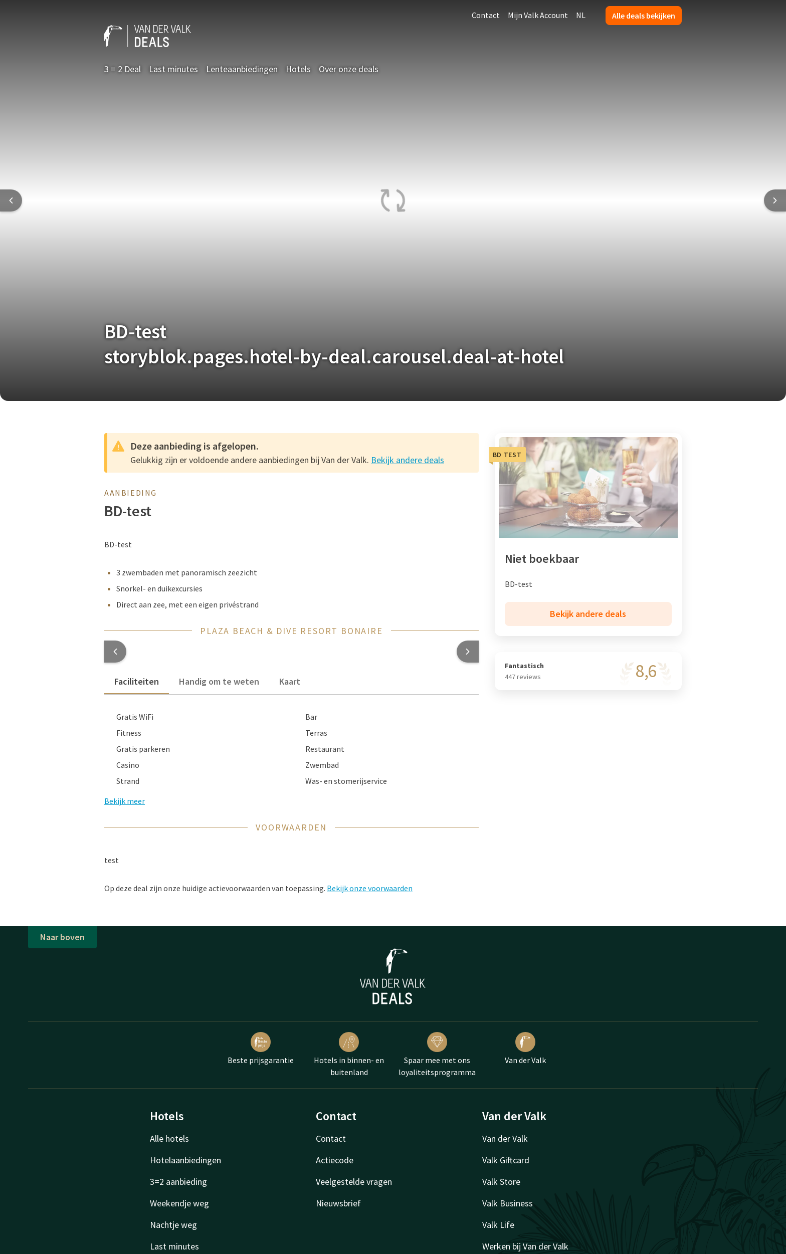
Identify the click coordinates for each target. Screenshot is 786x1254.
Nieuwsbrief (338, 1203)
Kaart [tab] (289, 681)
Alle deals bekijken (643, 16)
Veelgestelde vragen (354, 1181)
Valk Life (498, 1224)
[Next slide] (775, 200)
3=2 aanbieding (178, 1181)
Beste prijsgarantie (261, 1048)
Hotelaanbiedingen (185, 1160)
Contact (486, 15)
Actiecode (334, 1160)
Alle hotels (169, 1138)
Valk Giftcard (505, 1160)
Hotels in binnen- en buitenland (349, 1054)
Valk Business (507, 1203)
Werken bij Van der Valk (525, 1246)
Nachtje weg (173, 1224)
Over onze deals (348, 69)
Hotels (298, 69)
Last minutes (173, 69)
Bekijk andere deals (407, 460)
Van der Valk (525, 1048)
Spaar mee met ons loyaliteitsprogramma (437, 1054)
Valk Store (501, 1181)
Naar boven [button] (62, 937)
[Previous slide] (11, 200)
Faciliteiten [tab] (136, 681)
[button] (115, 652)
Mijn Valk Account (538, 15)
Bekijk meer (124, 801)
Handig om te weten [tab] (219, 681)
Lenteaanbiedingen (242, 69)
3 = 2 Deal (122, 69)
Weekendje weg (179, 1203)
